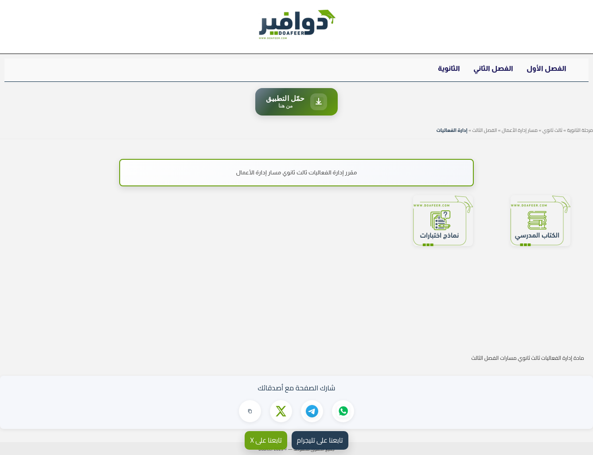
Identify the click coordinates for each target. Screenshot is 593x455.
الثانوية (449, 68)
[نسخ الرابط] (250, 411)
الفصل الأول (546, 68)
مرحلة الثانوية (580, 130)
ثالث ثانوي (552, 130)
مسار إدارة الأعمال (520, 130)
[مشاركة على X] (281, 411)
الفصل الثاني (493, 68)
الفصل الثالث (484, 130)
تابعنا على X (265, 440)
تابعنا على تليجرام (320, 440)
